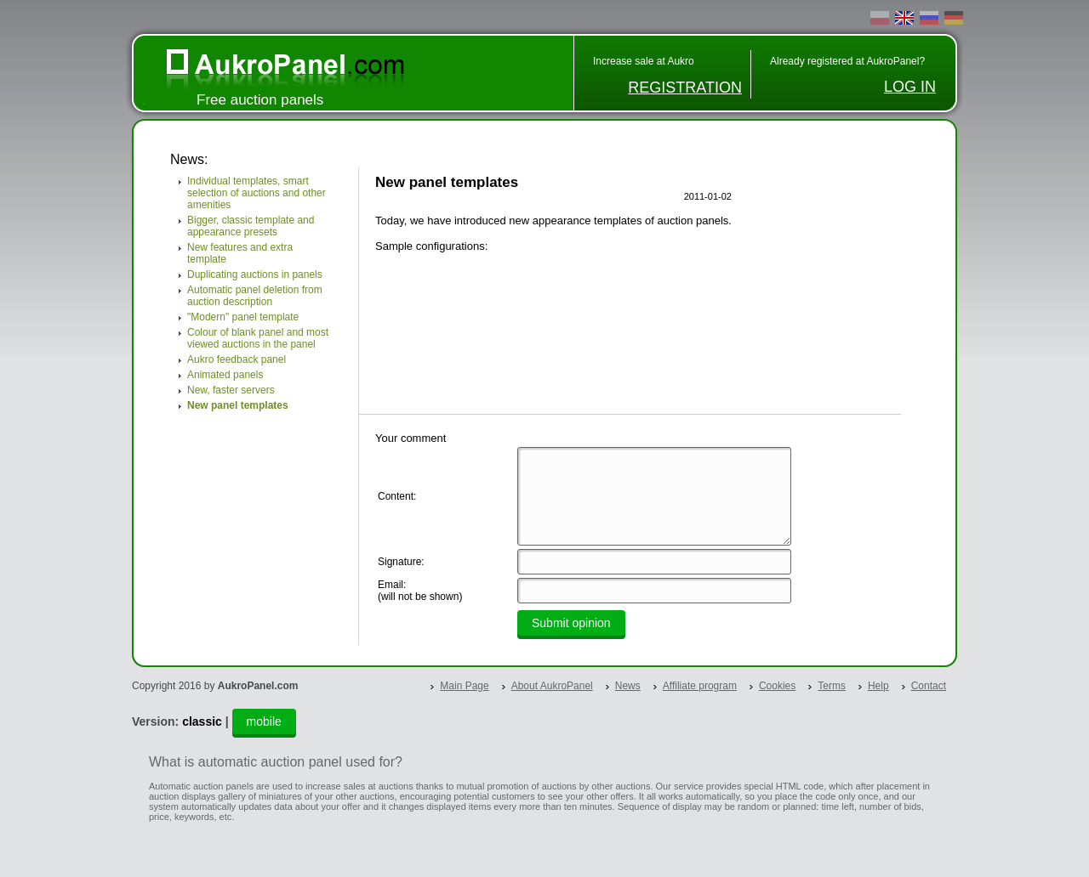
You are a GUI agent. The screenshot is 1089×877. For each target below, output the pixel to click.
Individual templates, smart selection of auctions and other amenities (256, 193)
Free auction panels (260, 100)
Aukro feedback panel (236, 359)
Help (878, 686)
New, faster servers (231, 390)
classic (202, 721)
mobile (264, 721)
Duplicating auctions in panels (254, 274)
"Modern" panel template (243, 317)
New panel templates (237, 405)
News (628, 686)
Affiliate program (700, 686)
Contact (928, 686)
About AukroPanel (552, 686)
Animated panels (225, 375)
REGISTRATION (685, 87)
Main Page (464, 686)
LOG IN (910, 86)
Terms (832, 686)
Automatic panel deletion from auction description (254, 296)
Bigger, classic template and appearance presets (250, 226)
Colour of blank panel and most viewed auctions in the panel (257, 338)
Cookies (777, 686)
